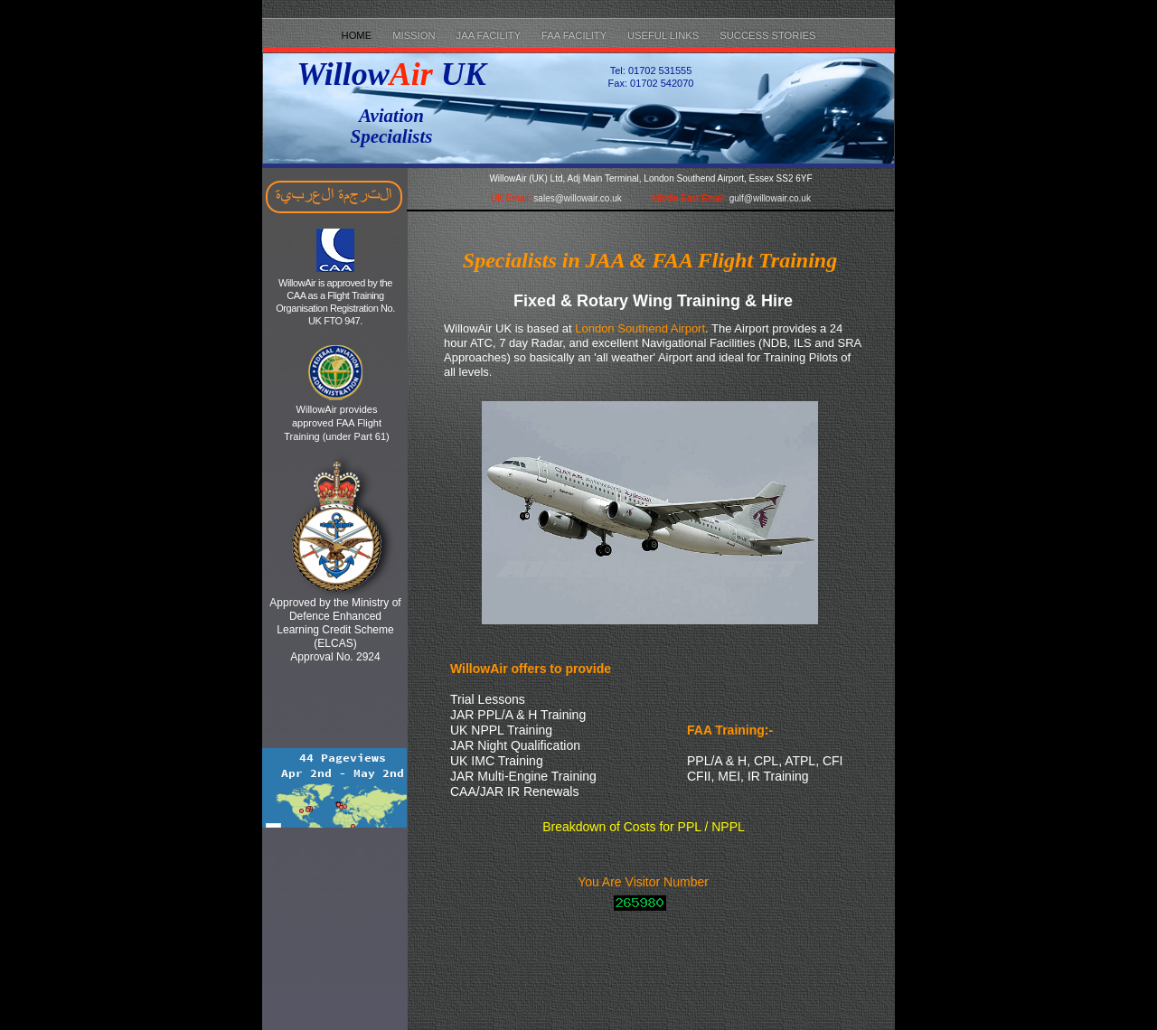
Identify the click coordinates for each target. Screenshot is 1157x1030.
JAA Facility (489, 35)
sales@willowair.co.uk (577, 198)
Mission (414, 35)
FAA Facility (575, 35)
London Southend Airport (640, 328)
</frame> (334, 780)
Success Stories (767, 35)
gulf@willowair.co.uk (770, 198)
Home (358, 35)
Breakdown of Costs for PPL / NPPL (643, 826)
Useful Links (664, 35)
